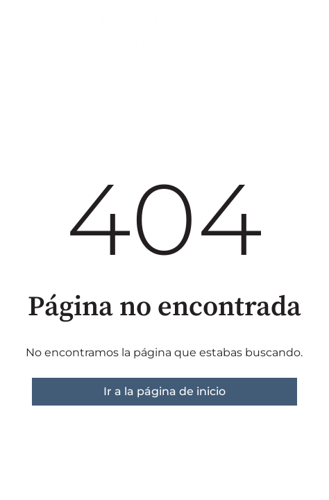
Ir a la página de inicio (164, 391)
